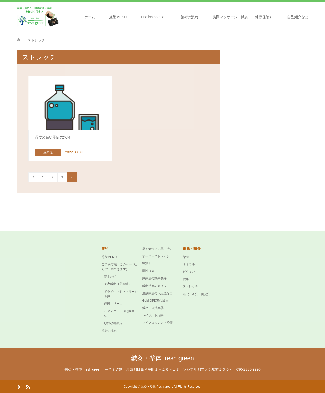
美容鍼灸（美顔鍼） (118, 284)
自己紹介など (297, 17)
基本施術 (110, 276)
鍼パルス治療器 (153, 308)
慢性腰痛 (148, 271)
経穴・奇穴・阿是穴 (196, 294)
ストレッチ (190, 286)
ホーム (89, 17)
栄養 (186, 257)
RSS (28, 386)
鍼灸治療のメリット (156, 286)
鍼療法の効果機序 (154, 278)
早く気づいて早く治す (157, 249)
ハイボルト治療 (153, 315)
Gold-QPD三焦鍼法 (155, 300)
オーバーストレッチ (156, 256)
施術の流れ (189, 17)
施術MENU (118, 17)
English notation (153, 17)
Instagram (20, 386)
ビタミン (189, 272)
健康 (186, 279)
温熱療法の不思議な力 (157, 293)
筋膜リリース (113, 303)
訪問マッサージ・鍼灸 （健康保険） (243, 17)
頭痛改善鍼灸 (113, 323)
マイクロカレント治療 (157, 322)
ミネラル (189, 264)
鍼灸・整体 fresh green (162, 358)
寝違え (146, 263)
